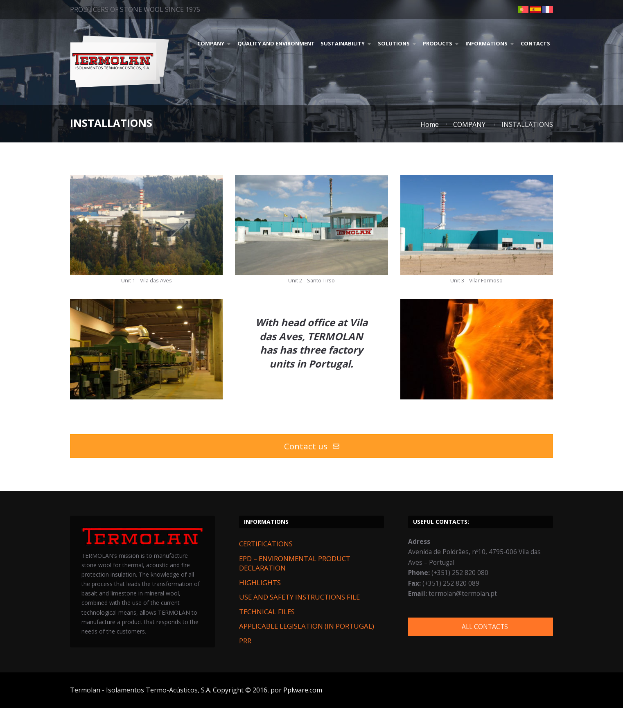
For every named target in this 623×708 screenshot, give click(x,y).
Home (429, 124)
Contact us (311, 446)
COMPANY (469, 124)
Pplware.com (302, 689)
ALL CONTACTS (485, 626)
